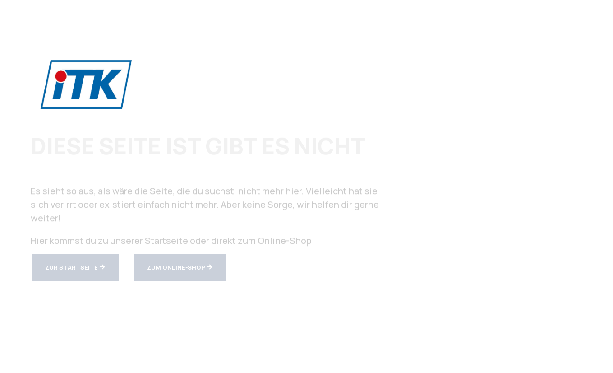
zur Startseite (71, 268)
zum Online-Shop (176, 268)
